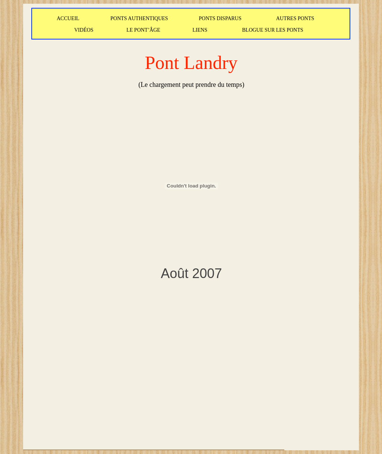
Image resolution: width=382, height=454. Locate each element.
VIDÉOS (83, 30)
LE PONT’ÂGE (143, 30)
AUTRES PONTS (295, 18)
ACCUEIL (68, 18)
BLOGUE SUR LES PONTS (272, 30)
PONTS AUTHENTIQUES (139, 18)
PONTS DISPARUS (220, 18)
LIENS (199, 30)
